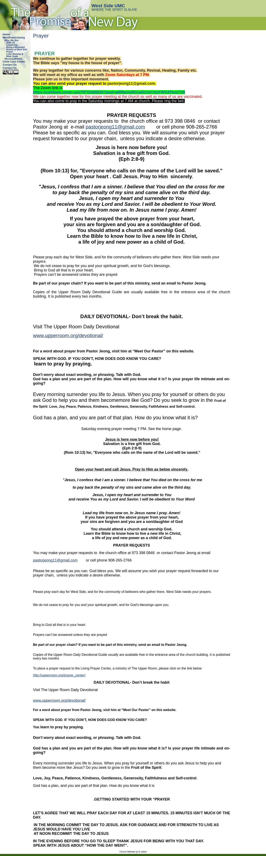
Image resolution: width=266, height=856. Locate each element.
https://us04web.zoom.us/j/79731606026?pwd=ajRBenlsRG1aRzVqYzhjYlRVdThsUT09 (109, 92)
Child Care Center (14, 61)
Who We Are (11, 40)
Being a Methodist (15, 47)
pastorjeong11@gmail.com (131, 83)
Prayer (9, 52)
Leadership (12, 45)
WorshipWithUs (13, 59)
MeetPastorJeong (14, 37)
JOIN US (10, 43)
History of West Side (16, 49)
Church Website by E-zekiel (133, 851)
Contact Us (10, 64)
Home (6, 34)
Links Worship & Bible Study (14, 55)
